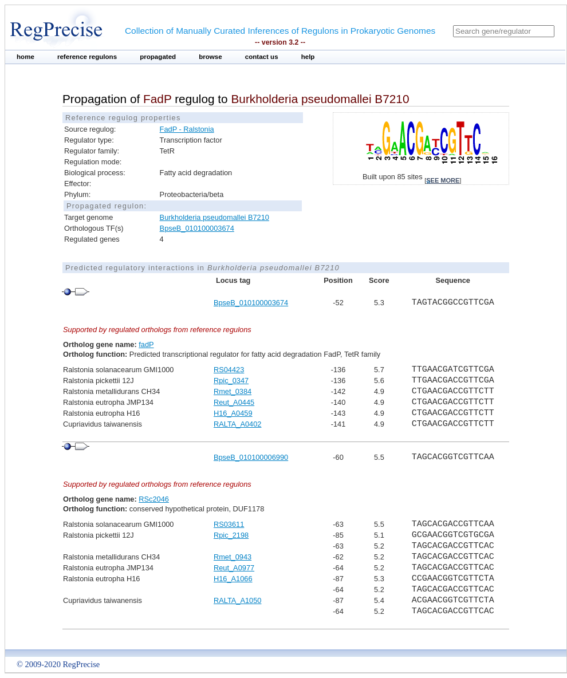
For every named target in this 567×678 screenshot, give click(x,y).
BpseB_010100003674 (197, 228)
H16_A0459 (233, 413)
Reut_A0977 (234, 567)
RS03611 (229, 524)
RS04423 (229, 369)
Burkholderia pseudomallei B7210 (214, 217)
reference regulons (87, 56)
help (308, 56)
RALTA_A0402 (237, 424)
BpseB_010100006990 (251, 457)
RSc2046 (154, 499)
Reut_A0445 (234, 402)
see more (442, 180)
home (25, 56)
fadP (146, 344)
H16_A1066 (233, 578)
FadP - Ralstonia (187, 129)
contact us (261, 56)
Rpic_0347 (231, 380)
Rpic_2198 (231, 535)
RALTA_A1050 (237, 600)
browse (210, 56)
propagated (158, 56)
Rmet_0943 (232, 557)
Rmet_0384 (232, 391)
